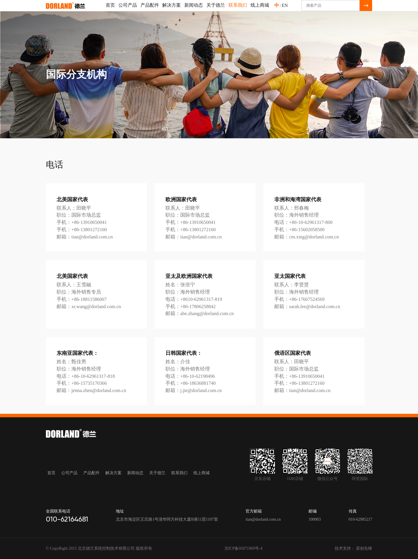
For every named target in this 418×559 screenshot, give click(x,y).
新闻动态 (193, 10)
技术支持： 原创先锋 (353, 548)
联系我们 (237, 10)
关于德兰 (215, 10)
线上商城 (260, 10)
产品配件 (149, 10)
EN (285, 10)
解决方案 (171, 10)
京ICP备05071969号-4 (243, 548)
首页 (110, 10)
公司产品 (127, 10)
